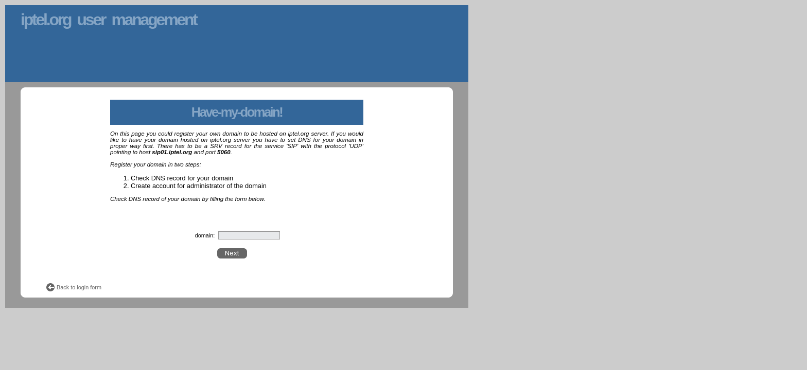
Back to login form (79, 287)
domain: (205, 235)
